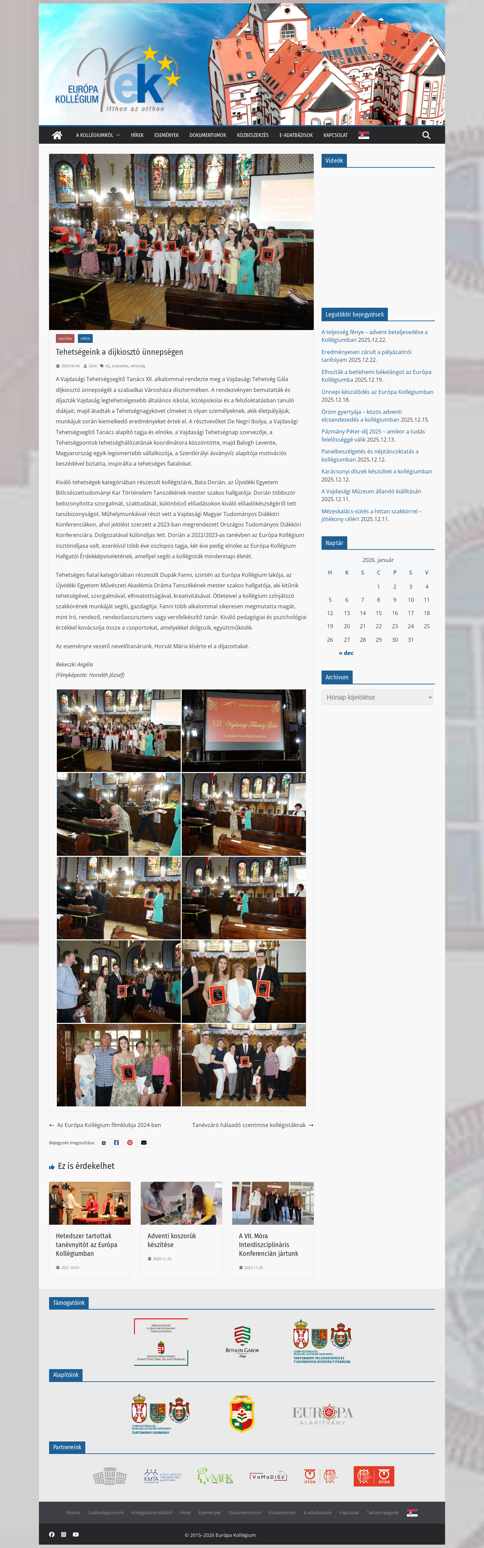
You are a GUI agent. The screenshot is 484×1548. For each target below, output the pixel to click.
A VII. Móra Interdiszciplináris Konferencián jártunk (268, 1245)
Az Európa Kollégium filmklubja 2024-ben (105, 1125)
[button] (116, 135)
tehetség (137, 365)
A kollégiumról (94, 135)
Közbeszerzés (253, 135)
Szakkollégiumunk (106, 1513)
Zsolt (93, 365)
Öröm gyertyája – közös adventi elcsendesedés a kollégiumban (362, 415)
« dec (346, 653)
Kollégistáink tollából (152, 1513)
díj (107, 365)
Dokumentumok (208, 135)
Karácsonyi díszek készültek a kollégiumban (377, 471)
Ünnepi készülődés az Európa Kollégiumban (378, 392)
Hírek (137, 135)
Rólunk (73, 1513)
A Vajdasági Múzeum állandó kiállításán (371, 491)
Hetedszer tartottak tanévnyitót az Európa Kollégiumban (86, 1245)
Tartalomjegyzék (383, 1513)
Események (166, 135)
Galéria (65, 338)
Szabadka (120, 365)
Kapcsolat (336, 135)
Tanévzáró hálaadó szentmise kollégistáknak (253, 1125)
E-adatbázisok (296, 135)
